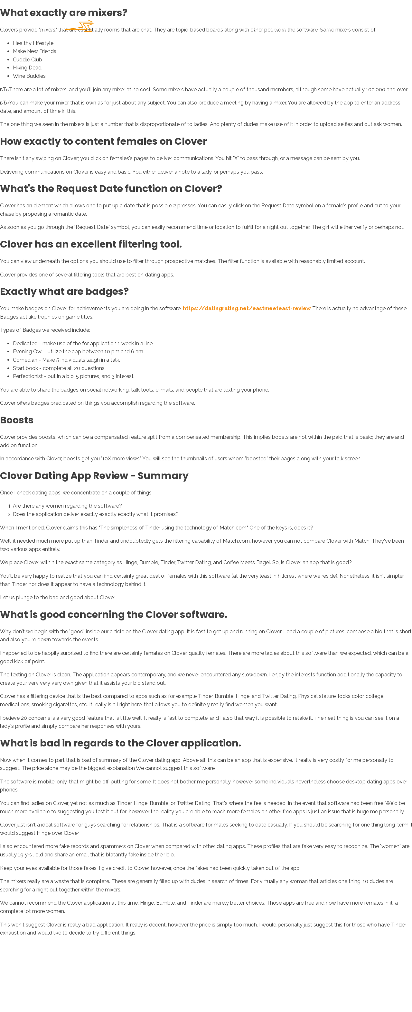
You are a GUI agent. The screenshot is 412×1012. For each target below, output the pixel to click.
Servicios (321, 29)
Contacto (360, 29)
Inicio (250, 29)
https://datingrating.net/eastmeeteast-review (247, 308)
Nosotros (283, 29)
